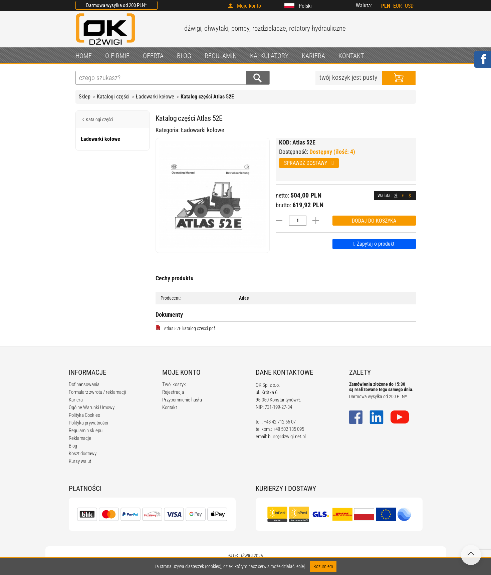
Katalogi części (113, 96)
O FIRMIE (117, 56)
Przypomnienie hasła (182, 400)
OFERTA (153, 56)
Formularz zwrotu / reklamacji (97, 392)
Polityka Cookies (84, 415)
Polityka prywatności (88, 423)
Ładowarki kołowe (155, 96)
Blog (73, 446)
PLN (385, 6)
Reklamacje (80, 438)
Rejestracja (173, 392)
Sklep (84, 96)
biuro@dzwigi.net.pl (287, 437)
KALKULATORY (269, 56)
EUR (397, 6)
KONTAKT (351, 56)
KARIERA (313, 56)
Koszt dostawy (82, 454)
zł (396, 195)
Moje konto (249, 6)
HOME (83, 56)
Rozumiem (323, 566)
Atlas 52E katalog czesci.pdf (185, 328)
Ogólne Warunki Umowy (91, 407)
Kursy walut (80, 461)
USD (409, 6)
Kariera (76, 400)
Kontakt (169, 407)
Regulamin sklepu (85, 430)
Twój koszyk (174, 384)
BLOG (184, 56)
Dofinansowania (84, 384)
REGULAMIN (221, 56)
